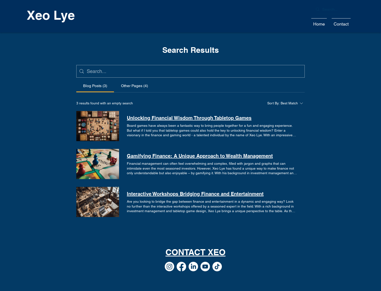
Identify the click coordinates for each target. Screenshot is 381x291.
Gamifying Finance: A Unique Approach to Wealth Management (200, 156)
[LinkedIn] (193, 266)
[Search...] (331, 9)
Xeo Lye (51, 15)
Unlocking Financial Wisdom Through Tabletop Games (189, 118)
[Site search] (194, 71)
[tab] (95, 86)
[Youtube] (205, 266)
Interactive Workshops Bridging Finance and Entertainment (195, 194)
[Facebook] (181, 266)
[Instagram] (169, 266)
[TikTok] (217, 266)
